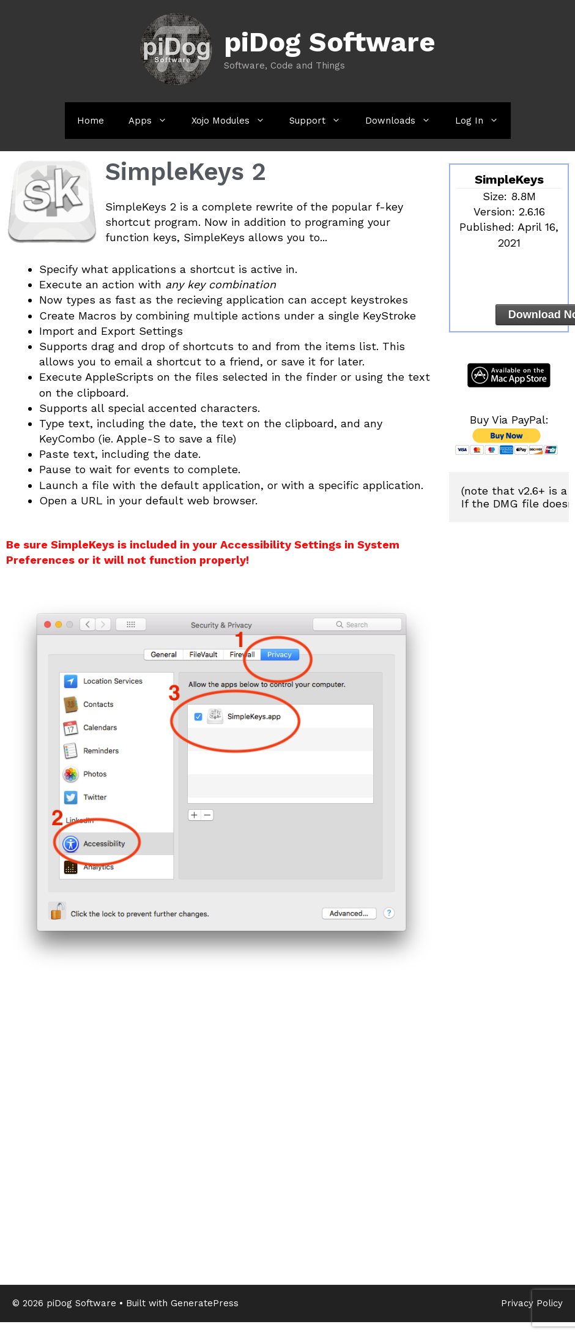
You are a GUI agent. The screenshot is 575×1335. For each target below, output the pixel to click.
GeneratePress (205, 1303)
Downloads (404, 120)
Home (90, 120)
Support (321, 120)
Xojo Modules (234, 120)
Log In (483, 120)
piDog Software (330, 42)
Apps (153, 120)
